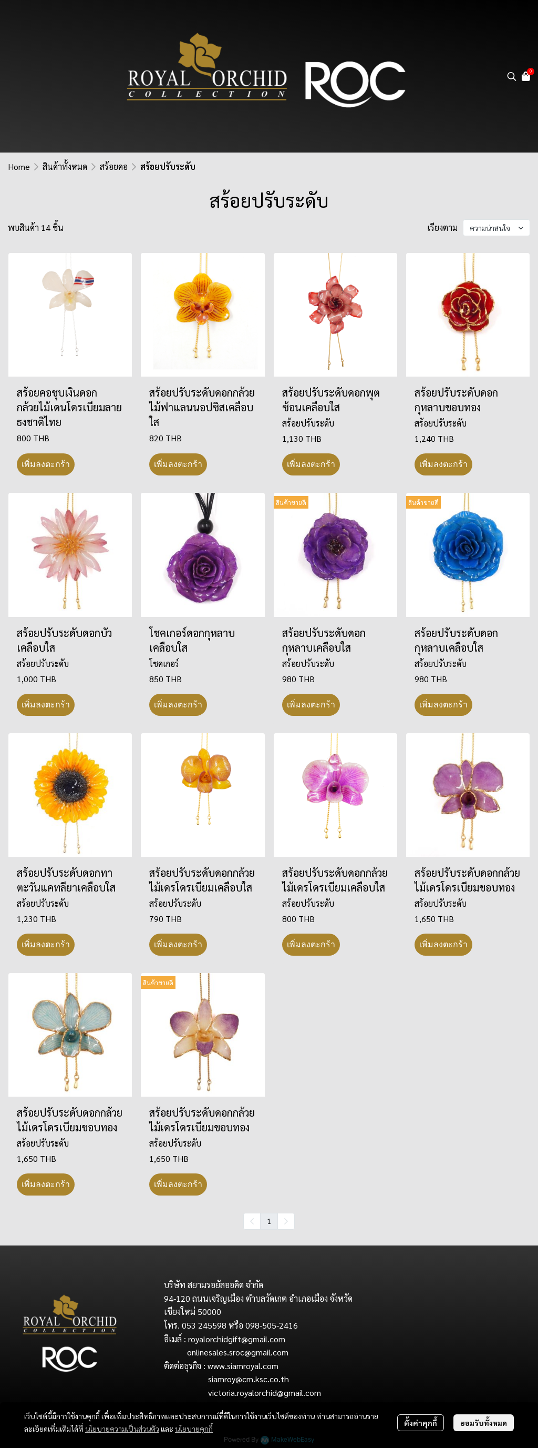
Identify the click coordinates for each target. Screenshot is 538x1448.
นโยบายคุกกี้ (194, 1428)
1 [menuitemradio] (269, 1221)
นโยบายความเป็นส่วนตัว (122, 1428)
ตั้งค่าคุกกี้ (420, 1422)
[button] (511, 76)
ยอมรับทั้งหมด (483, 1422)
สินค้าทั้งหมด (65, 166)
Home (19, 166)
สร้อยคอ (114, 166)
